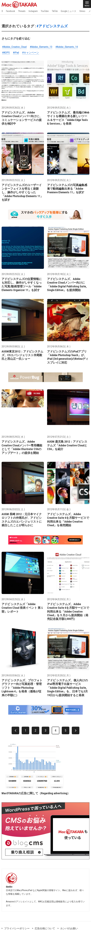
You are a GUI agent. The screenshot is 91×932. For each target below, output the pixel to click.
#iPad (16, 52)
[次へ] (75, 730)
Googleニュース (68, 11)
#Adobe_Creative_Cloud (14, 46)
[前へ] (15, 730)
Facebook (10, 11)
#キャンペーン (30, 52)
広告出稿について (45, 928)
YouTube (45, 11)
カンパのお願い (69, 928)
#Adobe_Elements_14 (67, 46)
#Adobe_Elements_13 (41, 46)
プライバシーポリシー (17, 928)
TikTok (55, 11)
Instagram (33, 11)
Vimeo (82, 11)
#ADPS (6, 52)
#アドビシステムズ (52, 26)
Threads (21, 11)
